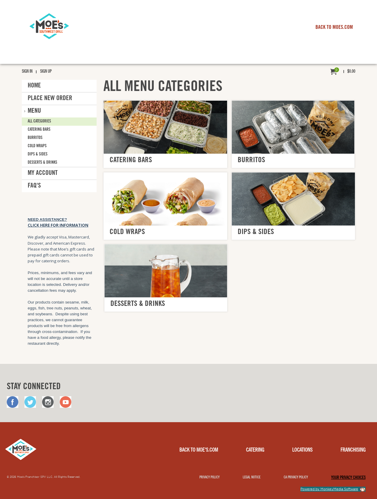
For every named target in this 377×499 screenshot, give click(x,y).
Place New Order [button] (50, 98)
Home (34, 86)
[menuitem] (342, 72)
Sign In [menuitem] (27, 72)
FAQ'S (34, 186)
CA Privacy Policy (296, 477)
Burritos (35, 138)
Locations (302, 450)
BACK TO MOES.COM (334, 27)
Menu (34, 111)
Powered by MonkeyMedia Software (329, 489)
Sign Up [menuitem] (46, 72)
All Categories (39, 121)
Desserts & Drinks (42, 163)
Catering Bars (39, 130)
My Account (43, 173)
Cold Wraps (37, 146)
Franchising (353, 450)
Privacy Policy (209, 477)
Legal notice (251, 477)
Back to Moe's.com (198, 450)
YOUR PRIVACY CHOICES (348, 478)
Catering (255, 450)
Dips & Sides (37, 154)
